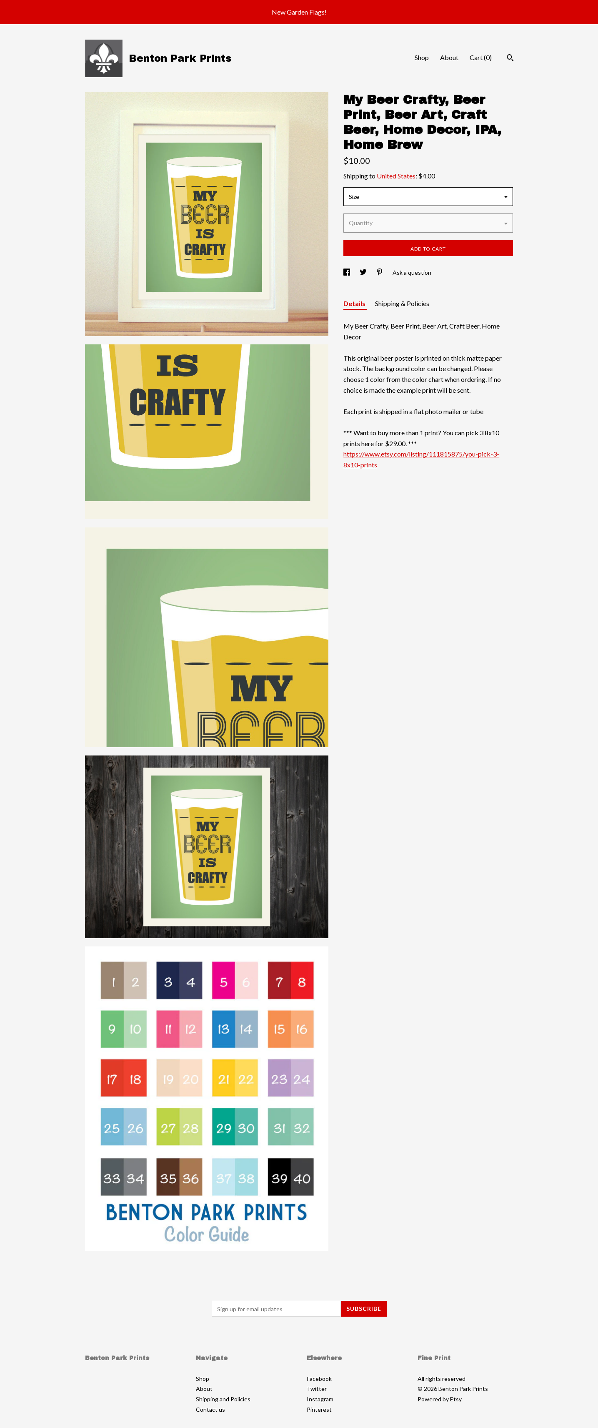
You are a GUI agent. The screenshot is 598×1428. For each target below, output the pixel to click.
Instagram (320, 1399)
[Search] (510, 58)
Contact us (210, 1409)
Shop (422, 57)
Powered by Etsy (440, 1399)
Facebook (319, 1378)
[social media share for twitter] (364, 272)
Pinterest (319, 1409)
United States (396, 176)
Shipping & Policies (402, 303)
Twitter (317, 1388)
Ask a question (412, 272)
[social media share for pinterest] (380, 272)
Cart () (481, 57)
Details (355, 303)
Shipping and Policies (223, 1399)
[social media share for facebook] (347, 272)
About (449, 57)
